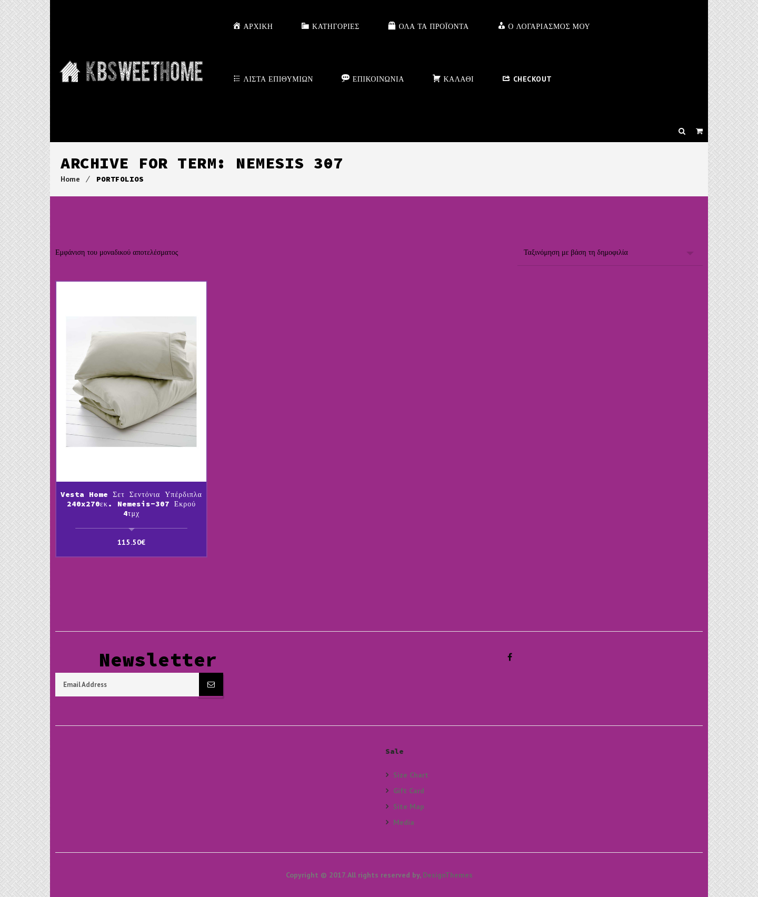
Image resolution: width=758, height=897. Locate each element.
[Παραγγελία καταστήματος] (610, 252)
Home (70, 179)
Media (403, 822)
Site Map (408, 806)
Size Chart (410, 775)
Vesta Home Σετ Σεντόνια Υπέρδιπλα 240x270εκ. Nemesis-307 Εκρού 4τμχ (131, 504)
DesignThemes (448, 875)
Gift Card (408, 790)
